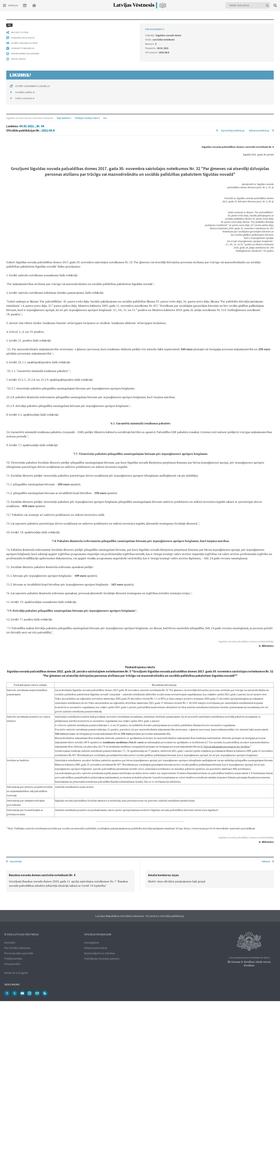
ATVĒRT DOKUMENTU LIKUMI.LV (32, 827)
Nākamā (266, 861)
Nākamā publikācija (259, 36)
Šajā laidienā (63, 23)
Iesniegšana (91, 942)
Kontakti (9, 942)
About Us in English (16, 972)
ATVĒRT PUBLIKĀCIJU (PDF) (24, 784)
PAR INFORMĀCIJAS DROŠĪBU (25, 794)
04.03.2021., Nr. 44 (31, 32)
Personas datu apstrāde (18, 953)
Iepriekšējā (16, 861)
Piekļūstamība (13, 958)
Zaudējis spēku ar (25, 833)
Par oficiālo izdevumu (17, 947)
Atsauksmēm (12, 963)
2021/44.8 (48, 36)
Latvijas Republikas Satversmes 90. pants (249, 957)
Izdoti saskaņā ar (25, 839)
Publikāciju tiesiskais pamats (101, 958)
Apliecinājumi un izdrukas (99, 953)
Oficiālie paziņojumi (97, 934)
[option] (70, 881)
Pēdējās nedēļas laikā (86, 23)
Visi (105, 23)
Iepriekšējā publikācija (232, 36)
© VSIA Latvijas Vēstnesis (21, 934)
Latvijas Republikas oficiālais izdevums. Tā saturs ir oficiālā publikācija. (140, 915)
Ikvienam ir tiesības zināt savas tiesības (249, 963)
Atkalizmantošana (95, 947)
